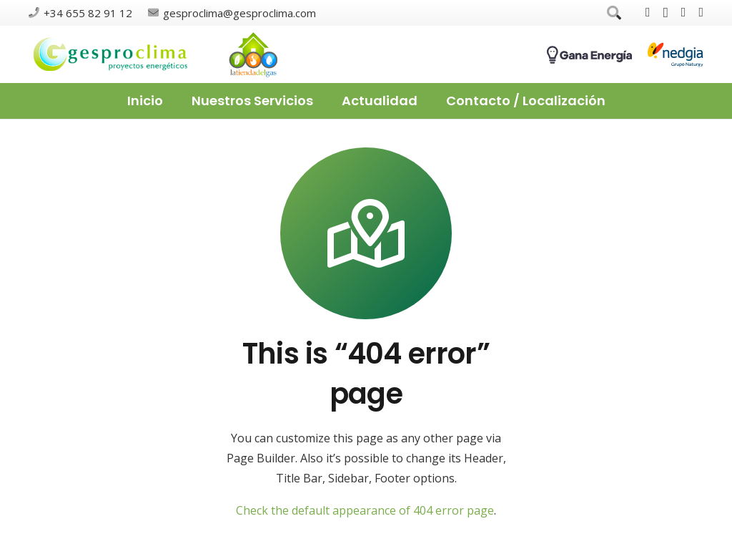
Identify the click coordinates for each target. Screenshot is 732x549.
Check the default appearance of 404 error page (365, 510)
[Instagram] (665, 13)
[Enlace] (111, 54)
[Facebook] (648, 12)
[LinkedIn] (700, 12)
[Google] (683, 12)
